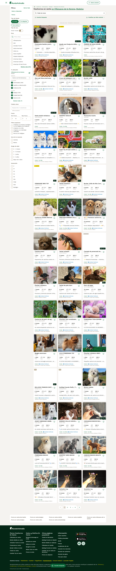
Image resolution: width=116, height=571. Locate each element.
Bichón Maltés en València (49, 542)
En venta (14, 21)
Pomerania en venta (15, 545)
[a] (26, 118)
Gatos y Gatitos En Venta (33, 534)
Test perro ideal (62, 557)
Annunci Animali (57, 560)
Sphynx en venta (30, 544)
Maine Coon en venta (31, 549)
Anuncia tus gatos (63, 554)
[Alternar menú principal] (6, 2)
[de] (15, 118)
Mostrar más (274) (26, 67)
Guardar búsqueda (41, 17)
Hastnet (31, 560)
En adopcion (23, 21)
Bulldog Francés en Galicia (49, 548)
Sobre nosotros (62, 535)
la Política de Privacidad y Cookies (26, 566)
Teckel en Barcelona (47, 537)
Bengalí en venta (30, 547)
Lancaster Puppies (68, 560)
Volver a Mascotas (17, 11)
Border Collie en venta (16, 548)
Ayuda (59, 541)
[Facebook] (79, 543)
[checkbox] (12, 40)
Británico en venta (31, 541)
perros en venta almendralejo (57, 520)
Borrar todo (27, 8)
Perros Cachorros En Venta (16, 534)
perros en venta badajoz (17, 520)
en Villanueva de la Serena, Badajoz (68, 9)
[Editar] (29, 72)
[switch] (21, 30)
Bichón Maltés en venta (16, 540)
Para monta (15, 25)
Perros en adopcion (47, 554)
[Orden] (95, 17)
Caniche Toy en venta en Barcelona (48, 551)
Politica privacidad (63, 538)
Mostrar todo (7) (17, 101)
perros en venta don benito (18, 517)
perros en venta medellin (75, 517)
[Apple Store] (81, 539)
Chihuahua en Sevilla (47, 545)
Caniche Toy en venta (16, 553)
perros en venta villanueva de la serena (96, 518)
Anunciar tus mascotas (64, 549)
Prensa (60, 543)
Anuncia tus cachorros (64, 551)
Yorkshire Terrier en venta (17, 542)
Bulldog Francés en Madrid (49, 540)
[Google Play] (81, 534)
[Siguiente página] (79, 507)
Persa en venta (30, 552)
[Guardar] (54, 44)
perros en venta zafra (36, 520)
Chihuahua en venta (15, 537)
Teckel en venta (14, 550)
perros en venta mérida (55, 517)
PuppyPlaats (38, 560)
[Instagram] (83, 543)
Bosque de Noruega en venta (32, 538)
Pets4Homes (24, 560)
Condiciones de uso (63, 546)
